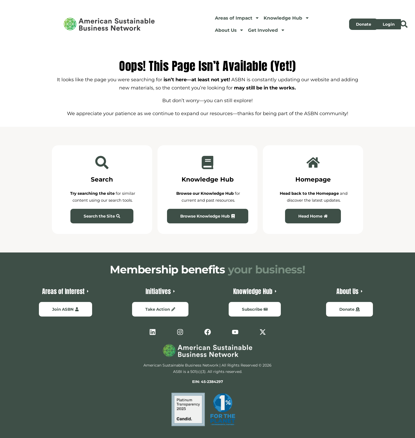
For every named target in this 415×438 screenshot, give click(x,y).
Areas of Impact (237, 18)
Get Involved (266, 30)
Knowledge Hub (286, 18)
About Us (229, 30)
